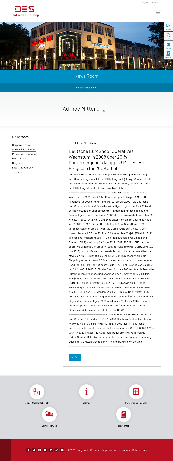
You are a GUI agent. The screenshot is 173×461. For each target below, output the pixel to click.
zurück (75, 357)
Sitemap (95, 450)
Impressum (109, 450)
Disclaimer (124, 450)
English (145, 2)
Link (37, 394)
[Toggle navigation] (157, 13)
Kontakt (155, 2)
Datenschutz (139, 450)
